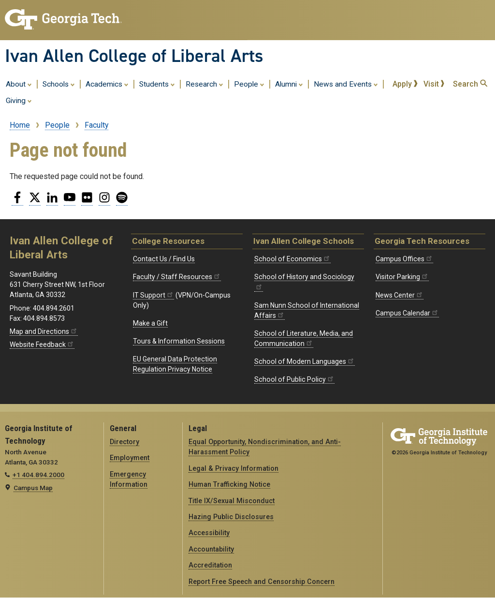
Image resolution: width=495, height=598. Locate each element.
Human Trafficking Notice (229, 484)
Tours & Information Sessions (179, 341)
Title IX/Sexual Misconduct (232, 501)
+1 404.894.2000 (38, 474)
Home (20, 125)
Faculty (96, 125)
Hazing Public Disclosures (231, 517)
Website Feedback (42, 344)
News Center (399, 295)
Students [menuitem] (157, 84)
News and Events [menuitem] (346, 84)
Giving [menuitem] (19, 100)
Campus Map (33, 488)
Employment (129, 458)
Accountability (211, 549)
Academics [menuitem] (107, 84)
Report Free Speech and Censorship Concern (262, 581)
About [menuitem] (19, 84)
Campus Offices (404, 259)
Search (470, 84)
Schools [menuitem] (59, 84)
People (57, 125)
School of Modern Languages (304, 361)
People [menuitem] (249, 84)
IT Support (153, 295)
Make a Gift (150, 323)
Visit (434, 84)
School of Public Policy (294, 379)
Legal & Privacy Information (233, 468)
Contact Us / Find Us (164, 259)
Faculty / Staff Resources (177, 277)
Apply (405, 84)
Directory (124, 442)
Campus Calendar (407, 313)
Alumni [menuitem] (289, 84)
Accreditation (210, 565)
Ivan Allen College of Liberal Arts (134, 56)
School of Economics (292, 259)
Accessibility (209, 533)
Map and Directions (44, 331)
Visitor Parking (402, 277)
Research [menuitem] (204, 84)
